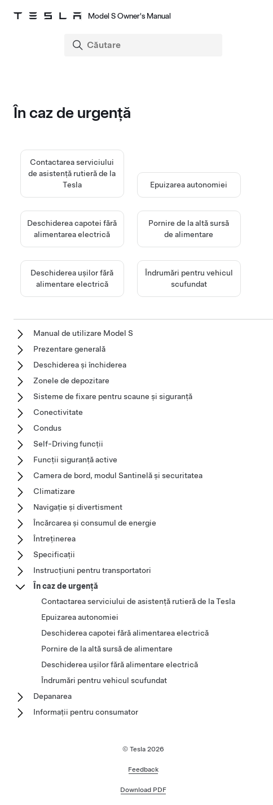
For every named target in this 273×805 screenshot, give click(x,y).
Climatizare (54, 491)
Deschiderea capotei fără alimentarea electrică (125, 632)
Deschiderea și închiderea (79, 364)
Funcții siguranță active (75, 459)
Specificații (54, 554)
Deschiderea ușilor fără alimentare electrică (119, 664)
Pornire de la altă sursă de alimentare (107, 648)
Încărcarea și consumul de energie (94, 522)
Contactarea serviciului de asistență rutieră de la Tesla (72, 173)
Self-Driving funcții (68, 443)
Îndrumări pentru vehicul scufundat (104, 680)
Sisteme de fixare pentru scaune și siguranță (112, 396)
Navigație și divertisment (77, 506)
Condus (47, 427)
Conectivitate (58, 412)
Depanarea (52, 696)
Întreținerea (54, 538)
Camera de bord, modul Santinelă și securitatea (117, 475)
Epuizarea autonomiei (188, 184)
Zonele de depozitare (71, 380)
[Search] (144, 45)
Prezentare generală (69, 348)
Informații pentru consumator (85, 711)
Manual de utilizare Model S (83, 333)
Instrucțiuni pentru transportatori (92, 570)
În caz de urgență (65, 585)
